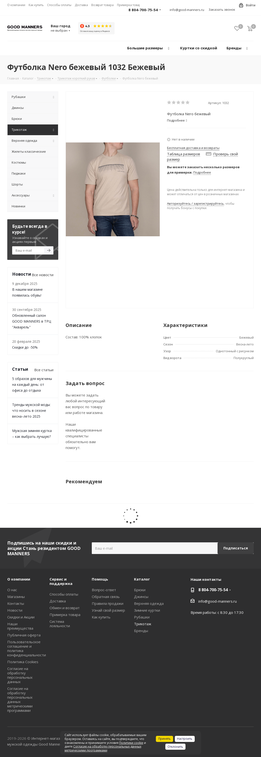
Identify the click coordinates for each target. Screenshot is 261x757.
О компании (18, 579)
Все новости (42, 274)
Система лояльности (60, 623)
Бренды (141, 630)
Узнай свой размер (108, 610)
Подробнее (202, 172)
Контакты (15, 603)
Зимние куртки (147, 610)
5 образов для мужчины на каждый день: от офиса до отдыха (32, 384)
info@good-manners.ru (187, 10)
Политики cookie (131, 743)
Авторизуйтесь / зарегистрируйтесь (195, 203)
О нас (12, 589)
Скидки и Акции (20, 617)
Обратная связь (106, 596)
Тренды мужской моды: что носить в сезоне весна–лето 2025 (31, 410)
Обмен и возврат (65, 607)
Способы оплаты (64, 594)
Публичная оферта (24, 635)
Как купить (101, 617)
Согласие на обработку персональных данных (20, 675)
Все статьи (43, 369)
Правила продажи (107, 603)
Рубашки (142, 617)
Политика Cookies (22, 661)
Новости (14, 610)
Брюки (139, 589)
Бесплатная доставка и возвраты (193, 148)
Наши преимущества (20, 626)
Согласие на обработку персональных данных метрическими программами (20, 699)
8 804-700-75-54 (143, 9)
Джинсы (141, 596)
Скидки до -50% (25, 347)
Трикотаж (142, 623)
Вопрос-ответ (104, 589)
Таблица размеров (183, 153)
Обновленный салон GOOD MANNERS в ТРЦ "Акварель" (31, 321)
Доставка (58, 601)
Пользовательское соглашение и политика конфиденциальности (26, 648)
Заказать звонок (222, 9)
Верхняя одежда (149, 603)
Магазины (16, 596)
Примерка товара (65, 614)
